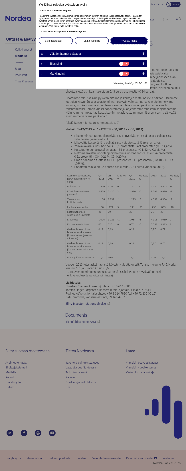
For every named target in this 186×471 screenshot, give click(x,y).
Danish (42, 10)
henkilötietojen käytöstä (73, 31)
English (67, 10)
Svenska (57, 10)
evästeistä (53, 31)
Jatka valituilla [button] (92, 40)
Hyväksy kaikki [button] (129, 40)
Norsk (49, 10)
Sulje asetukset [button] (53, 40)
